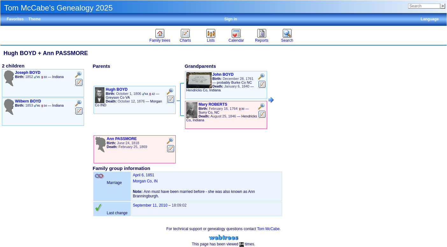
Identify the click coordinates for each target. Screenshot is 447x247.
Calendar (236, 40)
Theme (34, 19)
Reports (261, 40)
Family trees (159, 40)
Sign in (230, 19)
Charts (185, 40)
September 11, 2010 (150, 205)
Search (287, 40)
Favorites (15, 19)
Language (430, 19)
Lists (211, 40)
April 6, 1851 (143, 175)
